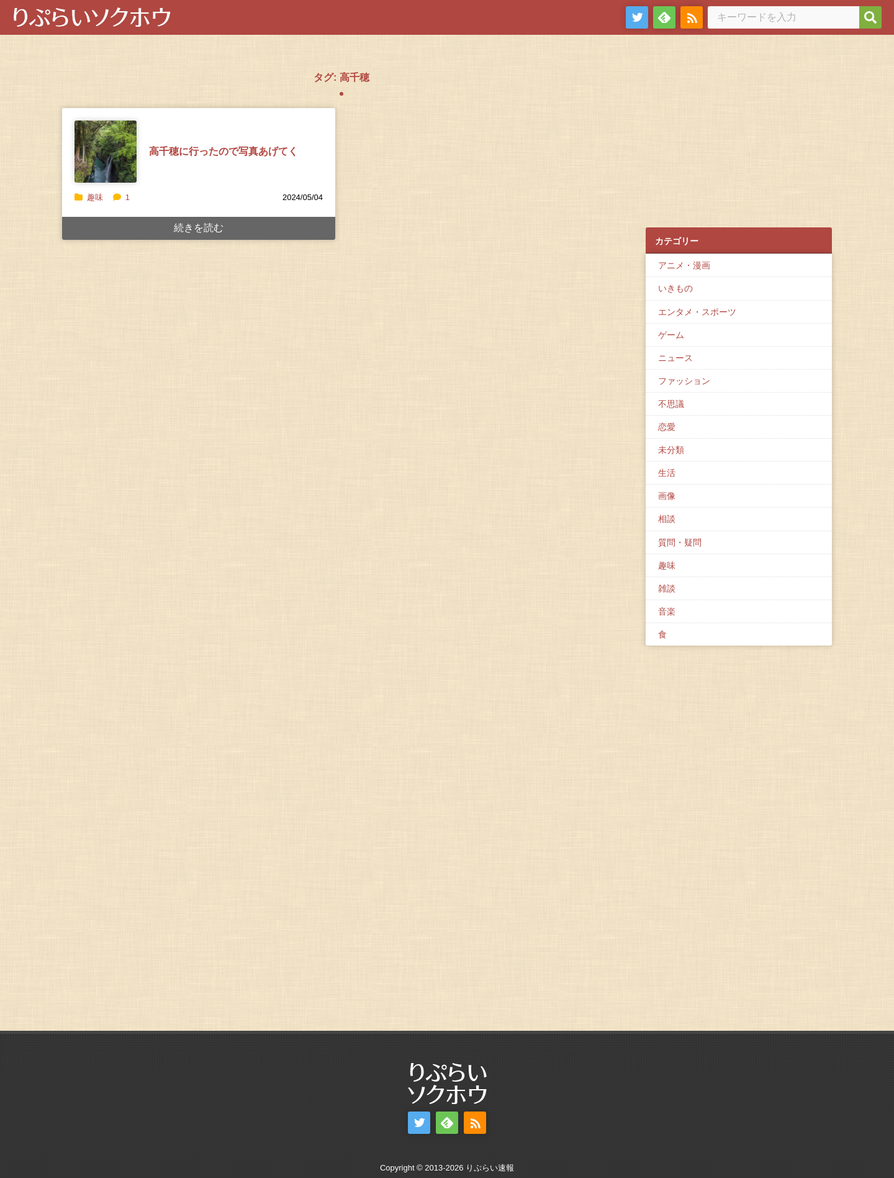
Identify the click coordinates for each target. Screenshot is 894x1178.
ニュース (675, 358)
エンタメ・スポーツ (697, 312)
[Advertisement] (739, 137)
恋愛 (666, 427)
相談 (666, 519)
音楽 (666, 611)
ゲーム (671, 335)
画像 (666, 496)
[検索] (870, 17)
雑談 (666, 588)
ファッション (684, 381)
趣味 (95, 197)
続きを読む (199, 227)
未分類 (671, 450)
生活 (666, 473)
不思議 (671, 404)
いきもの (675, 288)
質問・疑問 (680, 542)
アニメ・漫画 (684, 265)
